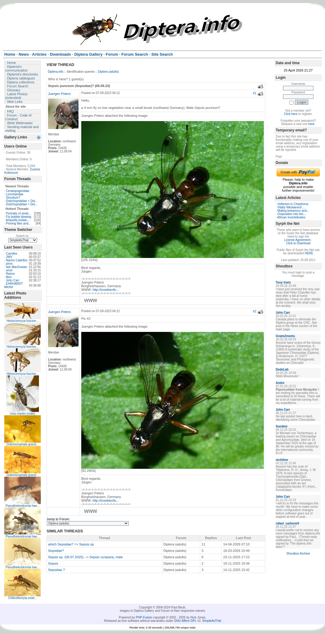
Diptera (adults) (108, 71)
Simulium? (13, 197)
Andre (280, 383)
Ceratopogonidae (18, 191)
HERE (309, 253)
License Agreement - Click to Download (298, 241)
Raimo (10, 273)
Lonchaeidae (14, 194)
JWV (9, 257)
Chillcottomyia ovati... (22, 598)
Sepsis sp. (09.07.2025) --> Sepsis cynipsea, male (85, 557)
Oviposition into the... (292, 214)
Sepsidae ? (56, 570)
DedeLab (282, 369)
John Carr (12, 280)
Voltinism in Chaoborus (293, 204)
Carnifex (11, 253)
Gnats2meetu (285, 336)
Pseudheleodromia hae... (22, 505)
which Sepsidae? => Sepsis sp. (71, 544)
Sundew (281, 426)
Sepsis (53, 563)
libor (9, 277)
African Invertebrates (291, 217)
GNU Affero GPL (185, 620)
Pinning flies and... (18, 223)
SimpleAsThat (211, 620)
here (311, 124)
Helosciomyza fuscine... (22, 320)
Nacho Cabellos (17, 260)
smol (9, 270)
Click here (290, 114)
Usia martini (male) (22, 413)
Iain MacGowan (16, 267)
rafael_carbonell (287, 523)
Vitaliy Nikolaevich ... (292, 207)
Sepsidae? (56, 550)
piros (9, 263)
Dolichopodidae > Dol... (22, 201)
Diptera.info (55, 71)
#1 (254, 93)
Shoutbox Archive (298, 553)
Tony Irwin (283, 282)
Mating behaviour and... (293, 210)
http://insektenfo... (106, 289)
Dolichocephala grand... (22, 444)
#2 (254, 311)
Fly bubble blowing (18, 216)
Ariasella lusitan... (18, 220)
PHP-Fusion (144, 617)
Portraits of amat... (18, 213)
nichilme (282, 460)
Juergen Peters (59, 94)
